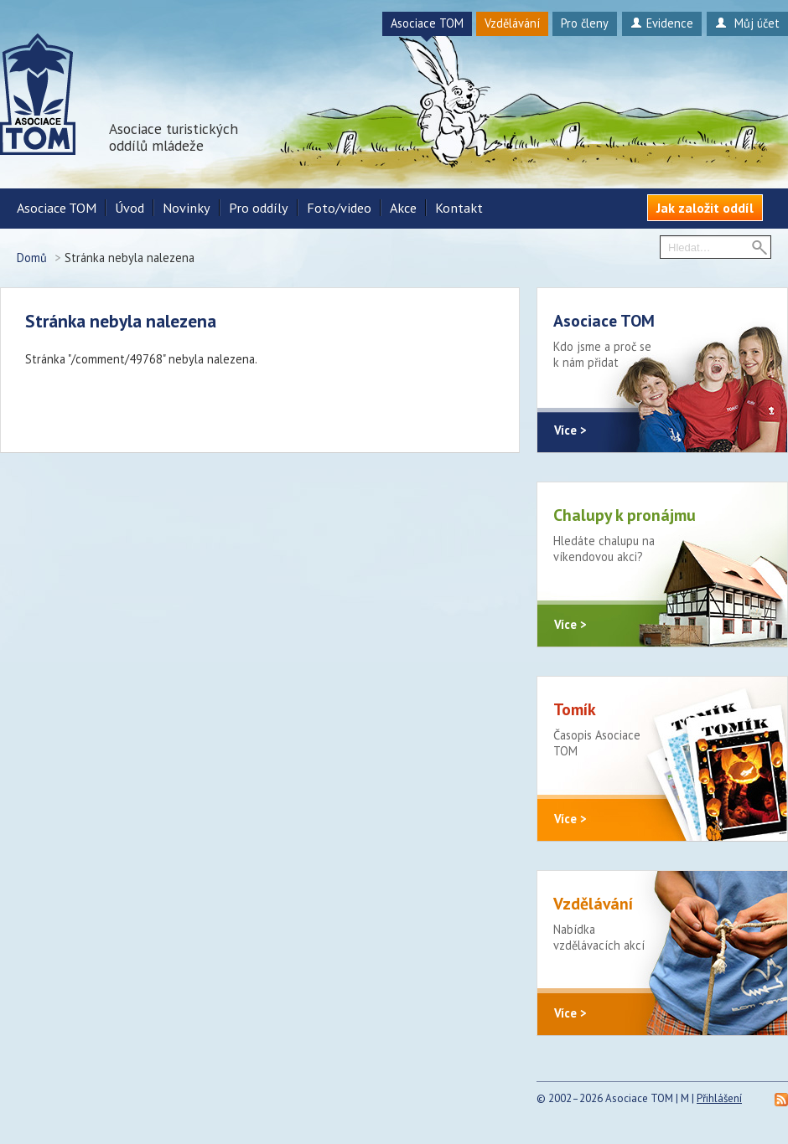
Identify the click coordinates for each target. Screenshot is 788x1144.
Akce (403, 207)
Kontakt (459, 207)
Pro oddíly (258, 207)
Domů (32, 257)
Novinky (186, 207)
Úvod (129, 207)
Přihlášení (719, 1098)
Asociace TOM (427, 23)
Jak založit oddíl (705, 207)
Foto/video (339, 207)
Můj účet (747, 23)
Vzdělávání (512, 23)
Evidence (661, 23)
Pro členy (585, 23)
